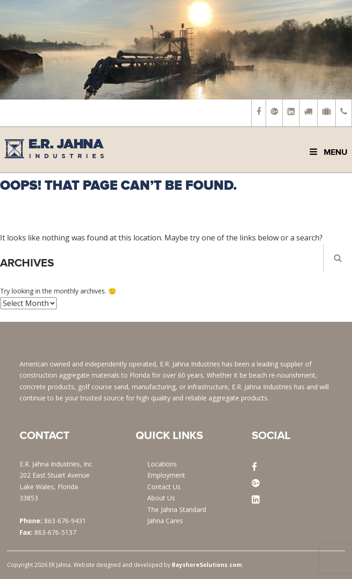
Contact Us (164, 486)
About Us (161, 497)
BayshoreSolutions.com (207, 565)
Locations (162, 463)
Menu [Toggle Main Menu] (327, 152)
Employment (166, 475)
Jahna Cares (165, 520)
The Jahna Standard (176, 509)
